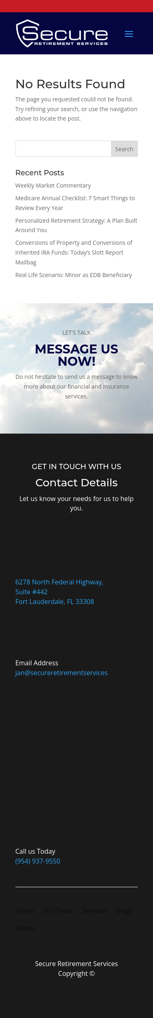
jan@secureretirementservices (62, 672)
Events (25, 929)
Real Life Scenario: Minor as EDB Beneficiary (74, 275)
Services (94, 911)
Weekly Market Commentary (53, 185)
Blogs (124, 911)
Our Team (58, 911)
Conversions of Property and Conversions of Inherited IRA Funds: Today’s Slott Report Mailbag (74, 252)
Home (25, 911)
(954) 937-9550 (38, 861)
